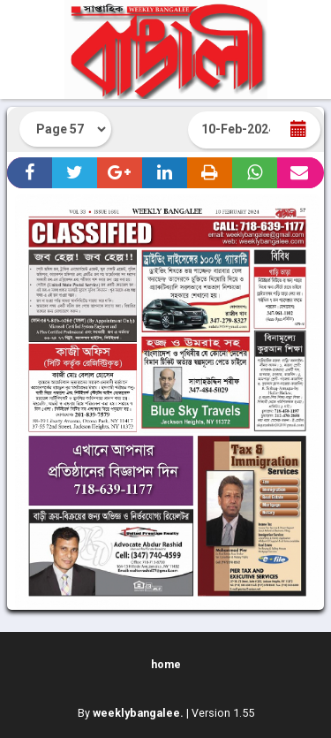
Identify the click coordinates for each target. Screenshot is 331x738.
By (131, 712)
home (166, 664)
